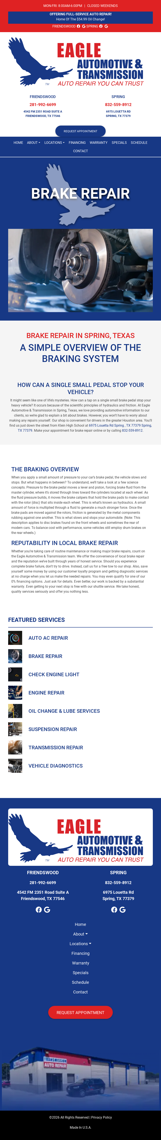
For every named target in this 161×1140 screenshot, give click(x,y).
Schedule (139, 142)
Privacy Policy (101, 1117)
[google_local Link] (83, 26)
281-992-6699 (43, 104)
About (32, 142)
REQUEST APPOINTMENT (80, 131)
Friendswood (43, 96)
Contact (80, 151)
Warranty (99, 142)
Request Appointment (80, 1012)
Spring (118, 96)
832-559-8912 (118, 104)
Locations (53, 142)
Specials (119, 142)
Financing (77, 142)
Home (18, 142)
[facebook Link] (78, 26)
